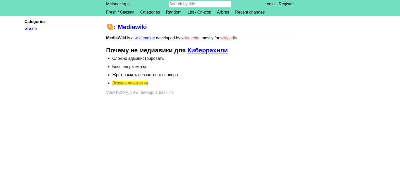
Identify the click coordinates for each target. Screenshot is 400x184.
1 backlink (165, 92)
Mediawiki (132, 27)
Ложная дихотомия (130, 83)
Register (286, 4)
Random (173, 12)
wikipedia (228, 38)
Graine (30, 28)
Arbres (223, 12)
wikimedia (190, 38)
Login (269, 4)
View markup (141, 92)
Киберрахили (208, 50)
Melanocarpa (118, 4)
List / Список (199, 12)
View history (117, 92)
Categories (150, 12)
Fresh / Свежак (120, 12)
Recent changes (250, 12)
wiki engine (145, 38)
